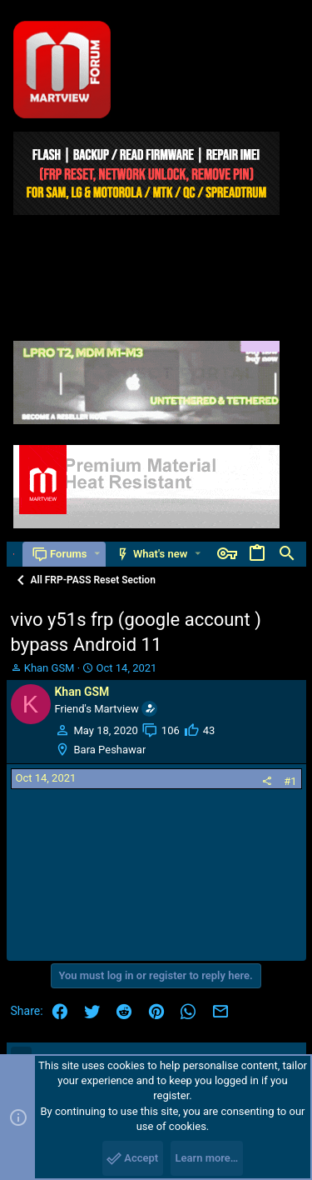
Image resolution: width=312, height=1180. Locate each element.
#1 (290, 781)
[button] (97, 553)
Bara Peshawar (110, 749)
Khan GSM (49, 668)
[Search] (287, 554)
